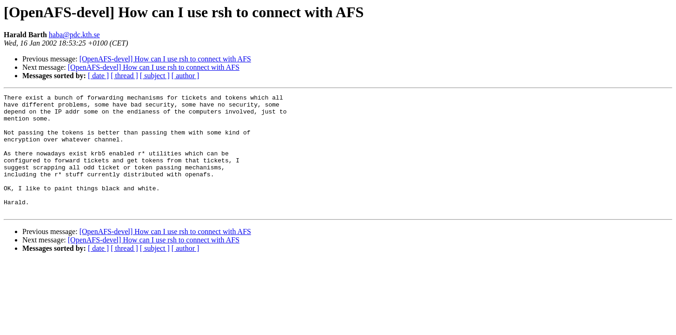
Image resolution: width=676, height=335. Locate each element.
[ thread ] (124, 76)
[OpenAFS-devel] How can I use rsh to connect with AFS (165, 59)
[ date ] (98, 76)
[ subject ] (155, 76)
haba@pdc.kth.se (74, 35)
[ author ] (185, 76)
